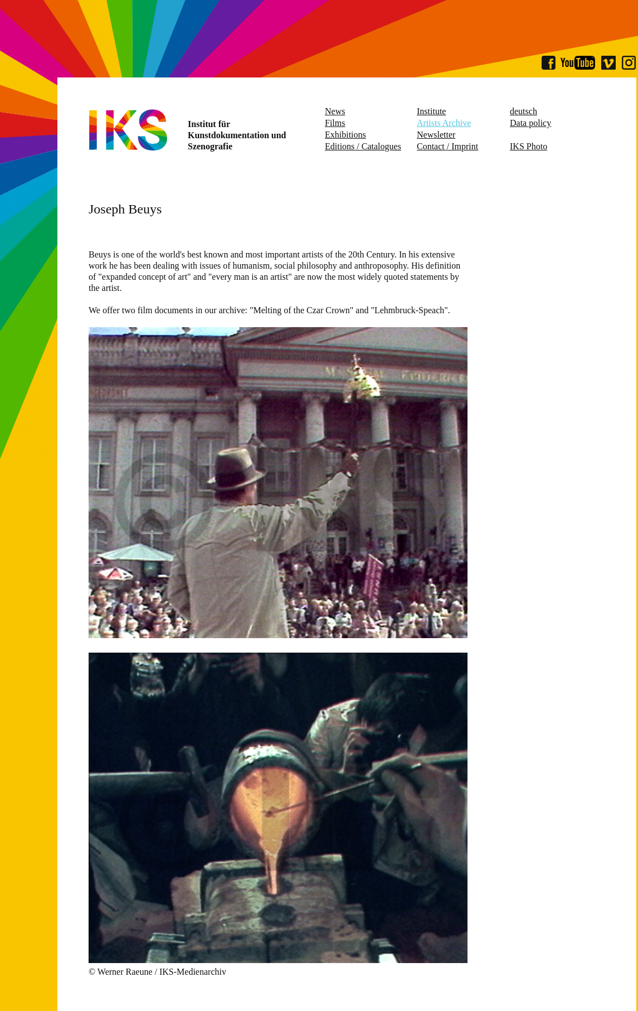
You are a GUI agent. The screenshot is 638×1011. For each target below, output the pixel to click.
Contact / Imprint (447, 146)
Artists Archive (444, 123)
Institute (431, 111)
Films (335, 123)
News (335, 111)
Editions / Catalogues (363, 146)
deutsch (523, 111)
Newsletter (436, 134)
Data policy (530, 123)
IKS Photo (528, 146)
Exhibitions (345, 134)
